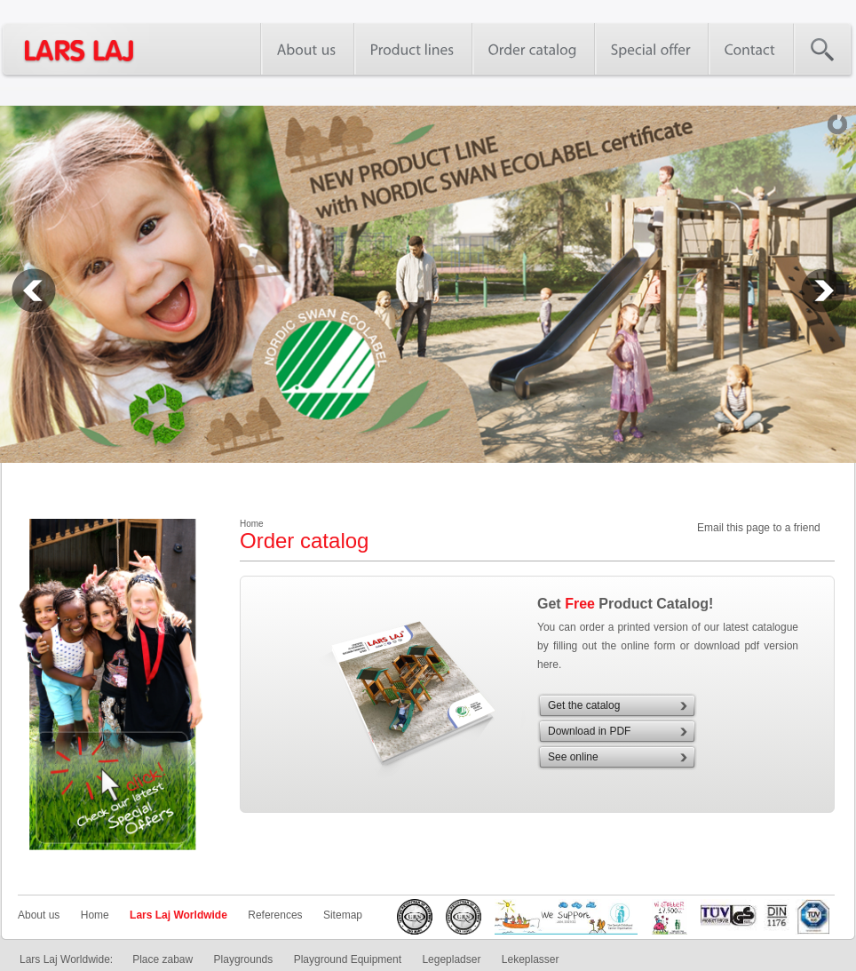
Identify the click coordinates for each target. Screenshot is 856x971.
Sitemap (342, 915)
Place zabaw (162, 959)
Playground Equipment (347, 959)
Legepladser (451, 959)
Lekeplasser (530, 959)
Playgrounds (243, 959)
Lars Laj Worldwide (178, 915)
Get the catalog (584, 705)
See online (573, 757)
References (275, 915)
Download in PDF (589, 731)
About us (38, 915)
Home (95, 915)
